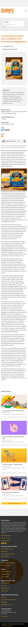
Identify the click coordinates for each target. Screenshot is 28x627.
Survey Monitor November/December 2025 (13, 410)
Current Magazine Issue (7, 548)
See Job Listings (5, 583)
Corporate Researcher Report (8, 599)
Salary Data (4, 602)
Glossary (3, 597)
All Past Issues (4, 551)
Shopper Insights (12, 113)
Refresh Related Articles (14, 503)
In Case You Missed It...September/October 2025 (13, 437)
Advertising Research (6, 111)
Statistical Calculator (6, 604)
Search (7, 22)
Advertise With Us (5, 540)
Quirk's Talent (4, 590)
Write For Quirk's (5, 556)
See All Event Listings (6, 571)
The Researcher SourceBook (8, 562)
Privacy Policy (4, 625)
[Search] (14, 24)
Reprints (11, 625)
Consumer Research (18, 111)
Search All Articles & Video (7, 554)
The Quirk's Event (5, 538)
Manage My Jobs (5, 588)
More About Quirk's (6, 535)
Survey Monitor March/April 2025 (10, 492)
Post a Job (3, 585)
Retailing (3, 119)
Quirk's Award (4, 576)
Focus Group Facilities (6, 565)
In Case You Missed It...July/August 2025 (12, 464)
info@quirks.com (5, 616)
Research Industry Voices (7, 124)
